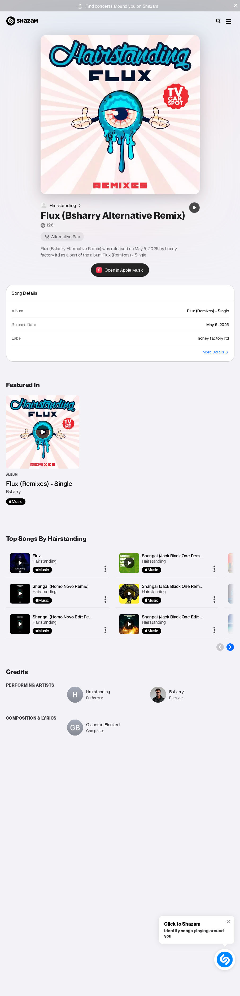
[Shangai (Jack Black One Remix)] (129, 563)
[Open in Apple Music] (120, 270)
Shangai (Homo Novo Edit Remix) (65, 616)
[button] (235, 5)
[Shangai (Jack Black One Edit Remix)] (129, 624)
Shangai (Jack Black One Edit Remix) (178, 616)
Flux (37, 555)
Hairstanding (45, 561)
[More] (105, 569)
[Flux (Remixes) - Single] (42, 450)
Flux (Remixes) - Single (125, 255)
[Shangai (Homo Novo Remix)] (20, 593)
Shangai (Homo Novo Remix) (61, 586)
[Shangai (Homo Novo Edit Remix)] (20, 624)
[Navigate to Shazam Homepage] (24, 21)
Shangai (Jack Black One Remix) (173, 555)
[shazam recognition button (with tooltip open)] (224, 959)
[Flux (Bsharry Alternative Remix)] (194, 207)
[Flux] (20, 563)
